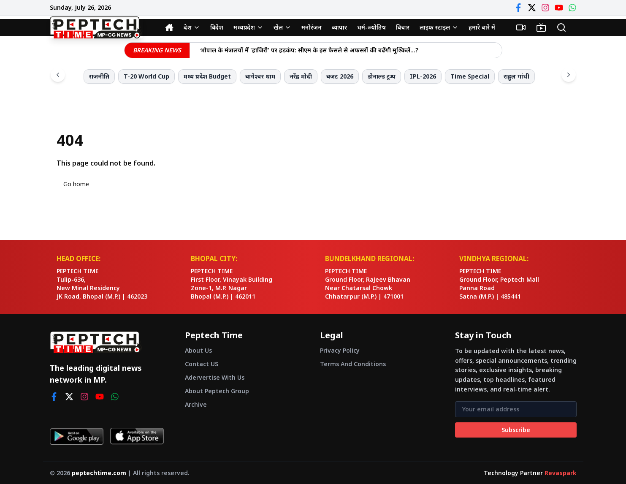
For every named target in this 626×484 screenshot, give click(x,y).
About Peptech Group (217, 391)
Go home (76, 184)
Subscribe (515, 430)
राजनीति (99, 76)
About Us (198, 350)
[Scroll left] (58, 75)
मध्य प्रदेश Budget (207, 76)
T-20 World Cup (146, 76)
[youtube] (99, 396)
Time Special (469, 76)
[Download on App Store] (137, 436)
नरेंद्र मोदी (301, 76)
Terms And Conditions (353, 364)
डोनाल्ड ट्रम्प (382, 76)
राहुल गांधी (516, 76)
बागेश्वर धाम (260, 76)
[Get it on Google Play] (76, 436)
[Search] (561, 27)
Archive (196, 404)
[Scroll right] (568, 75)
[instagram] (84, 396)
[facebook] (54, 396)
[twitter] (69, 396)
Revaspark (561, 473)
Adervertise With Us (214, 377)
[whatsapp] (115, 396)
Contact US (201, 364)
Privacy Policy (340, 350)
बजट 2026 (339, 76)
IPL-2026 (423, 76)
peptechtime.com (99, 473)
